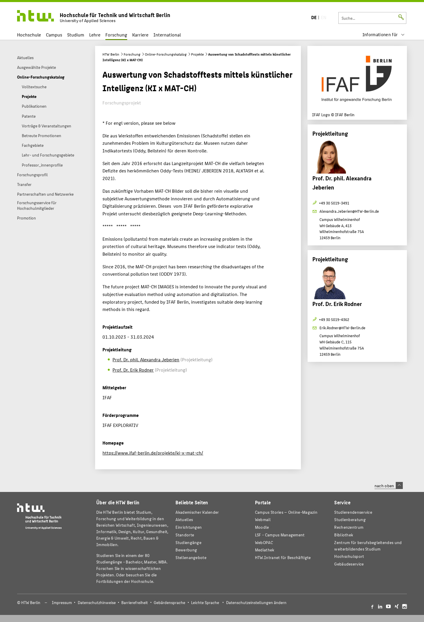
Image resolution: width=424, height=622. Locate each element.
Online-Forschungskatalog (166, 54)
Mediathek (264, 550)
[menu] (383, 34)
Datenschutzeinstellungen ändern (256, 602)
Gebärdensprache (169, 602)
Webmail (263, 519)
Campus (54, 34)
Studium (75, 34)
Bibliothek (343, 535)
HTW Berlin (110, 54)
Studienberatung (349, 519)
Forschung (116, 34)
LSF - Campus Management (280, 535)
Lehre (94, 34)
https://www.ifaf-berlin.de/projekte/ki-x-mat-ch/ (152, 452)
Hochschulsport (349, 556)
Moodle (262, 527)
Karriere (140, 34)
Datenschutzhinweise (97, 602)
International (167, 34)
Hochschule (29, 34)
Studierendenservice (353, 512)
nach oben (389, 485)
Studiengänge (188, 542)
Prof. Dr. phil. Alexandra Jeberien (145, 359)
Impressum (62, 602)
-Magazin (286, 512)
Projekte (197, 54)
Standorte (184, 535)
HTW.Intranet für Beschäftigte (283, 557)
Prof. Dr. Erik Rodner (133, 369)
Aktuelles (184, 519)
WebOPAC (264, 542)
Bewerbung (186, 550)
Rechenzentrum (348, 527)
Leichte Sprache (205, 602)
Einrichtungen (188, 527)
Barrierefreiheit (134, 602)
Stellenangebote (190, 557)
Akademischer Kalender (197, 512)
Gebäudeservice (349, 564)
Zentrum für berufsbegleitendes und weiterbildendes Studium (368, 545)
